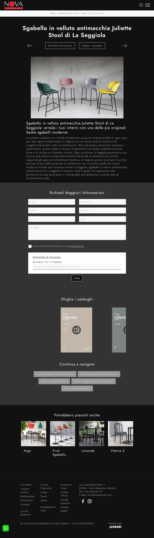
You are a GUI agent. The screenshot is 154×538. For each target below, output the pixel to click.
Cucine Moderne (25, 513)
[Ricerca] (141, 5)
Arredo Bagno (64, 509)
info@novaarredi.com (100, 495)
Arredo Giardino (65, 501)
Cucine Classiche (45, 486)
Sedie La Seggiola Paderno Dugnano (99, 374)
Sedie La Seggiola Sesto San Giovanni (93, 381)
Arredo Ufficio (64, 494)
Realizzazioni (27, 496)
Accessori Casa (66, 486)
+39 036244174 (93, 491)
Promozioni (26, 500)
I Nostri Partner (24, 490)
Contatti (25, 504)
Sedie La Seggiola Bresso (54, 381)
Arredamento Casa (68, 13)
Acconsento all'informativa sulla (58, 246)
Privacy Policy (76, 246)
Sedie (84, 13)
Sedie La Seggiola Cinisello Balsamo (55, 374)
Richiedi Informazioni (60, 45)
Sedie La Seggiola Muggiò (77, 388)
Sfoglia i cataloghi (92, 45)
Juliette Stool (96, 13)
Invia (77, 278)
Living (43, 492)
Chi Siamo (26, 484)
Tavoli (43, 496)
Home (53, 13)
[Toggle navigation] (147, 5)
